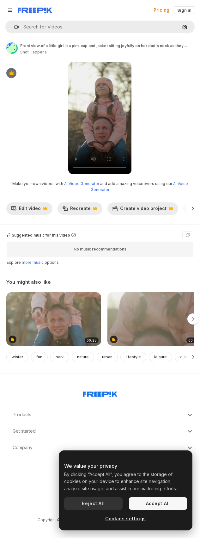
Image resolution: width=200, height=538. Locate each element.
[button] (14, 27)
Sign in (184, 10)
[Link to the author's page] (12, 48)
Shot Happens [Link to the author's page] (33, 52)
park (60, 357)
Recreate (79, 210)
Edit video (29, 210)
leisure (160, 357)
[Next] (192, 208)
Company (103, 448)
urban (107, 357)
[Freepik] (35, 10)
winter (17, 357)
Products (103, 415)
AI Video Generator (81, 183)
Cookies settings (125, 518)
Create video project (142, 210)
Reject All (93, 503)
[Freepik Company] (100, 392)
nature (83, 357)
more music (33, 262)
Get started (103, 431)
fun (39, 357)
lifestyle (133, 357)
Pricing (161, 10)
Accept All (158, 503)
